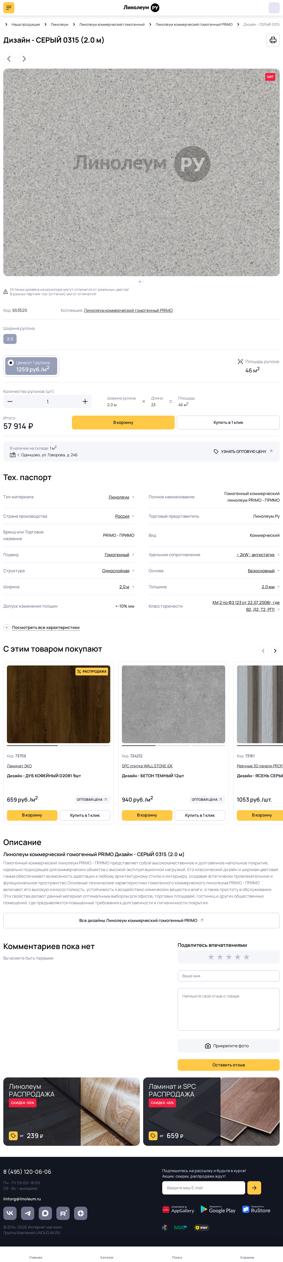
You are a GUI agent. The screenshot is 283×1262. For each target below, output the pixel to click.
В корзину (123, 422)
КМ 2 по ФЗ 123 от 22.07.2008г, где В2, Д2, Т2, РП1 (246, 606)
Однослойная (115, 571)
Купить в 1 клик (228, 422)
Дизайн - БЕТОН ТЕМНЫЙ (173, 771)
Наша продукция (26, 24)
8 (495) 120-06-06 (274, 7)
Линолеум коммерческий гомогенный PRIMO (194, 24)
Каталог (107, 1257)
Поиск (177, 1257)
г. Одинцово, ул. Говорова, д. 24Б (47, 454)
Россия (122, 516)
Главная (35, 1257)
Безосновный (261, 571)
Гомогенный (117, 555)
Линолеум (59, 24)
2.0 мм (268, 587)
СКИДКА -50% (22, 1102)
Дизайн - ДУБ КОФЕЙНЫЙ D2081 (58, 771)
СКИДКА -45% (162, 1102)
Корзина (247, 1257)
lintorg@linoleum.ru (22, 1198)
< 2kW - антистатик (256, 555)
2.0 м (124, 587)
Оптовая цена (90, 799)
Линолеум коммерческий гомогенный (112, 24)
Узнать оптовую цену (243, 451)
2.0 (10, 339)
